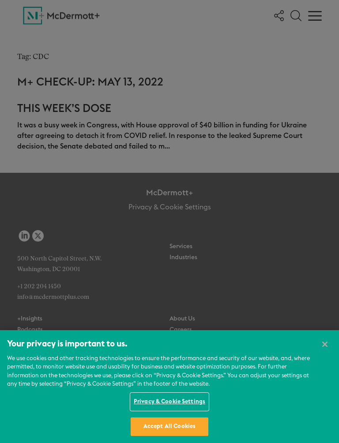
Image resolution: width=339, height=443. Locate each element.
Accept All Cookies (169, 426)
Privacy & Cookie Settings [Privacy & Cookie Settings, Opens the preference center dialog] (169, 402)
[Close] (325, 344)
